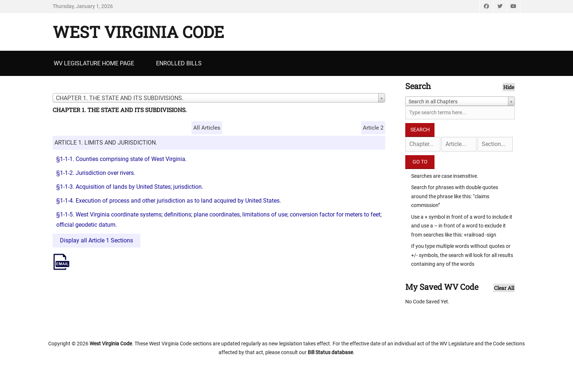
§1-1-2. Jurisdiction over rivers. (95, 172)
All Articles (206, 127)
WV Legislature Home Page (94, 63)
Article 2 (373, 127)
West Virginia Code (138, 31)
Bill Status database (330, 352)
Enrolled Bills (179, 63)
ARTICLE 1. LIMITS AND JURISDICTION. (105, 142)
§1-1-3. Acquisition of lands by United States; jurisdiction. (129, 186)
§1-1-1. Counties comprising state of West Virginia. (121, 159)
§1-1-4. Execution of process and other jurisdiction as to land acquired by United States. (168, 200)
